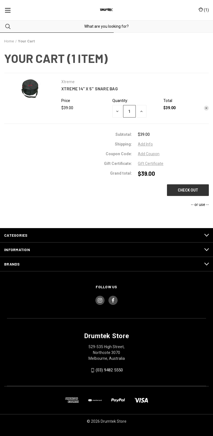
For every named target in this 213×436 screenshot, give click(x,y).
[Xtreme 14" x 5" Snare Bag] (129, 111)
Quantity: (120, 100)
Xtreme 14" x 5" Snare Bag (89, 88)
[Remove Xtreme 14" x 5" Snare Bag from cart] (206, 108)
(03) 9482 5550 (109, 370)
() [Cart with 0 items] (204, 10)
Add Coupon (148, 154)
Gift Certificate (150, 163)
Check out (188, 190)
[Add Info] (145, 144)
